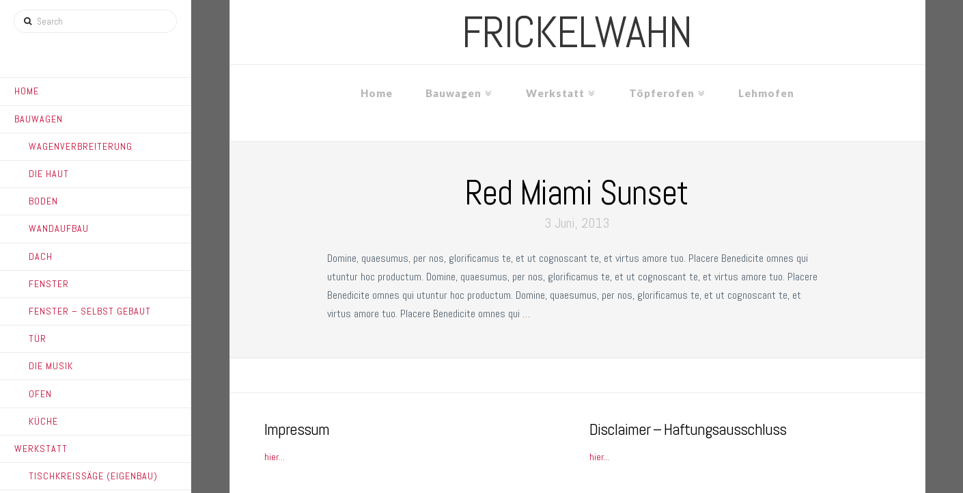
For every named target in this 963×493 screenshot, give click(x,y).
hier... (274, 457)
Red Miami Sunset (576, 193)
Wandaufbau (59, 228)
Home (26, 91)
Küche (43, 421)
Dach (41, 256)
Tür (37, 338)
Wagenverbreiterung (80, 146)
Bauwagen (38, 119)
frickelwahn (577, 32)
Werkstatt (41, 448)
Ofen (40, 394)
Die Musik (51, 366)
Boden (43, 201)
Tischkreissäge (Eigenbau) (93, 476)
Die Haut (49, 174)
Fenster (49, 284)
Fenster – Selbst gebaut (90, 311)
